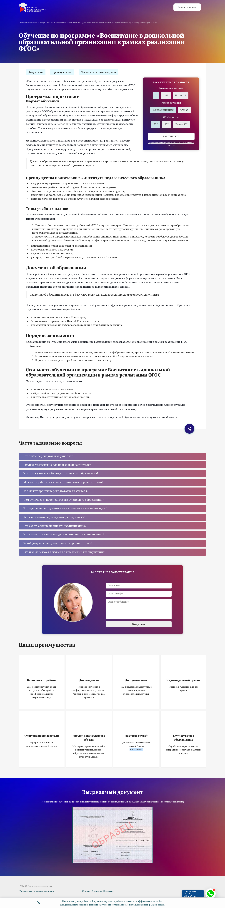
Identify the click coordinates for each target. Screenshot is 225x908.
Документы (35, 72)
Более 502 (181, 124)
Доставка (97, 891)
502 (167, 124)
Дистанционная (163, 110)
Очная (184, 110)
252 (156, 124)
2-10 (165, 95)
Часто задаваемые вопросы (98, 72)
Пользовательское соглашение (37, 891)
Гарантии (108, 891)
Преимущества (62, 72)
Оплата (86, 891)
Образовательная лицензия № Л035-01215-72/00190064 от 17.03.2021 (171, 144)
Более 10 (180, 95)
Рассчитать (171, 136)
